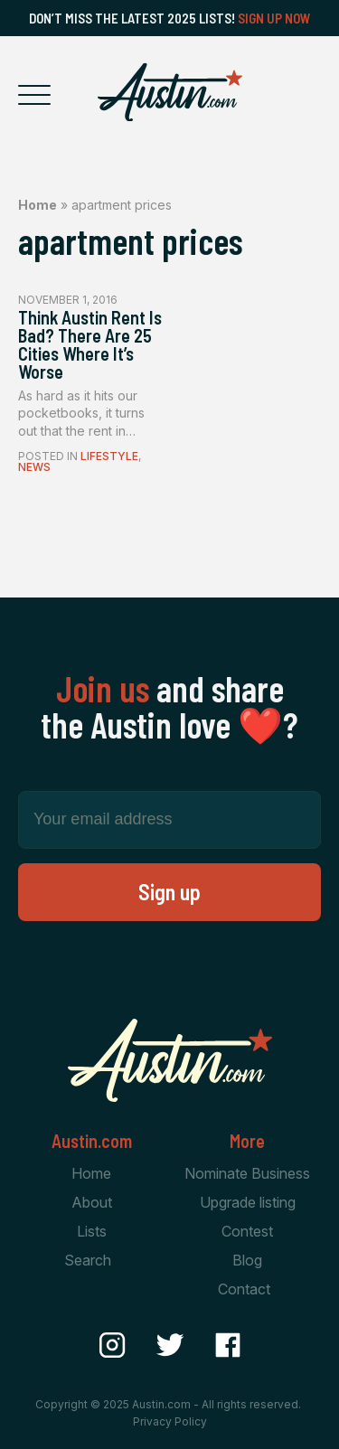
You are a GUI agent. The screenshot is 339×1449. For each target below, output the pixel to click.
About (91, 1202)
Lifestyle (109, 456)
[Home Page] (170, 92)
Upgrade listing (248, 1202)
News (34, 467)
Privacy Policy (170, 1421)
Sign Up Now (274, 18)
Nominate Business (247, 1173)
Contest (247, 1231)
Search (87, 1260)
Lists (92, 1231)
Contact (244, 1289)
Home (37, 204)
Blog (247, 1260)
